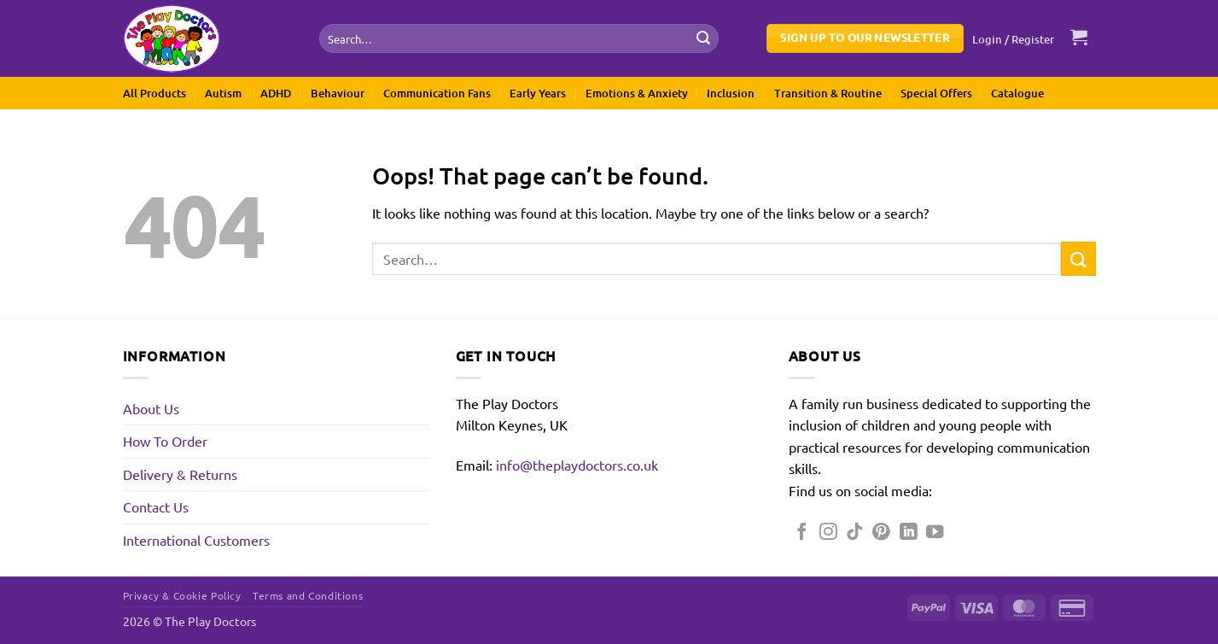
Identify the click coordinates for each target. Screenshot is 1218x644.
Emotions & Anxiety (637, 93)
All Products (154, 93)
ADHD (275, 93)
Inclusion (731, 93)
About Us (151, 408)
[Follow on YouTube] (935, 532)
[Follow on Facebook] (802, 532)
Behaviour (337, 93)
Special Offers (936, 93)
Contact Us (156, 506)
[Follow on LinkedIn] (909, 532)
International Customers (196, 539)
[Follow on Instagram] (828, 532)
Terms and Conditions (308, 595)
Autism (223, 93)
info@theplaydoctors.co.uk (577, 464)
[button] (1013, 39)
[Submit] (703, 38)
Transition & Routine (828, 93)
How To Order (165, 440)
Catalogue (1017, 93)
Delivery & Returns (180, 474)
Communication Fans (437, 93)
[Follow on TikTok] (855, 532)
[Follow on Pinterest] (881, 532)
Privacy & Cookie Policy (182, 595)
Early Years (538, 93)
